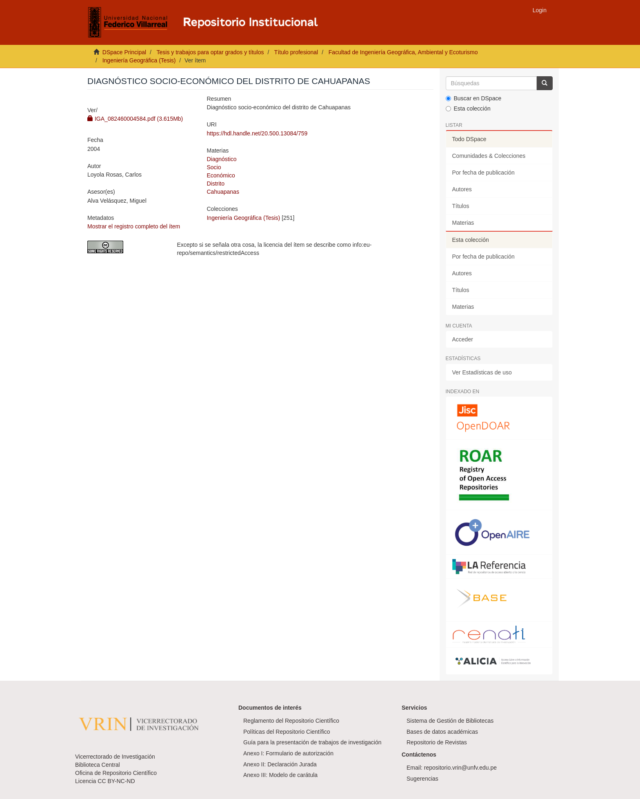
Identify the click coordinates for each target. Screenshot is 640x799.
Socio (214, 167)
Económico (221, 175)
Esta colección (468, 108)
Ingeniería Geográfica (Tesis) (139, 60)
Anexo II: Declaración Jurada (280, 764)
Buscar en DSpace (474, 98)
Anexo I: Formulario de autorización (288, 753)
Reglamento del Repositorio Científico (291, 720)
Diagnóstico (221, 159)
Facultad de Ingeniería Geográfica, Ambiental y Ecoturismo (403, 52)
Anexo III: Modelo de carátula (280, 775)
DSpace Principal (124, 52)
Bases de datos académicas (442, 731)
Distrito (215, 183)
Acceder (462, 339)
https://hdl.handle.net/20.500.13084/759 (257, 133)
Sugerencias (422, 778)
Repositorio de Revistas (437, 742)
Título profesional (296, 52)
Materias (463, 222)
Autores (462, 189)
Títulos (460, 206)
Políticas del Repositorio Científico (286, 731)
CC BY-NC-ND (116, 781)
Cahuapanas (223, 191)
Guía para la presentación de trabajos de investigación (312, 742)
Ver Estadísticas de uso (482, 372)
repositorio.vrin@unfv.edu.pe (460, 767)
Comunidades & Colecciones (489, 156)
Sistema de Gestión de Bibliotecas (450, 720)
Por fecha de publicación (483, 172)
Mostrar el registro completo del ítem (133, 226)
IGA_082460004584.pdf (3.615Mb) (135, 118)
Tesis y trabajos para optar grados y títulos (210, 52)
